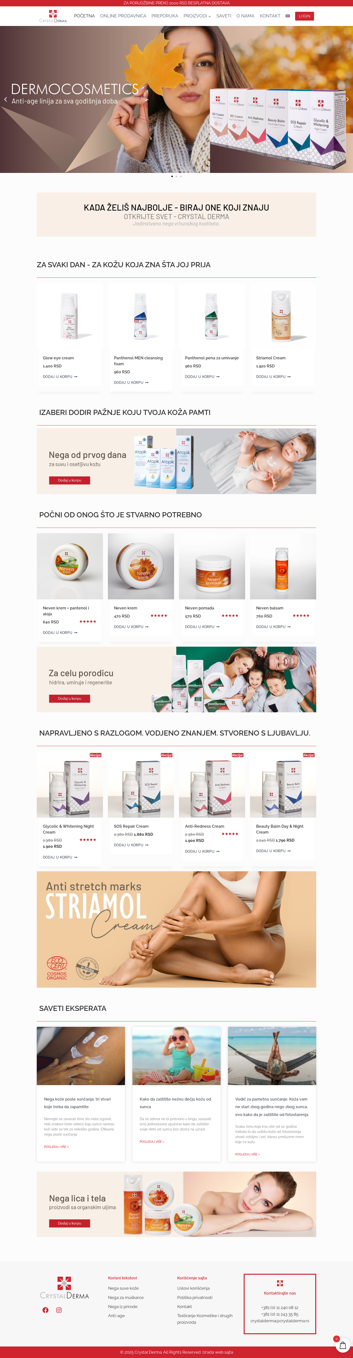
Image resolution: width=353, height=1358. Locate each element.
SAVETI (223, 15)
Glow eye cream (58, 358)
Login (304, 16)
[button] (5, 100)
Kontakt (270, 15)
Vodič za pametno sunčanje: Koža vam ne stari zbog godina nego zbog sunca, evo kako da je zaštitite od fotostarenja (271, 1107)
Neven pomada (199, 608)
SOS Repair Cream (131, 826)
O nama (245, 15)
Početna (84, 15)
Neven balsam (269, 608)
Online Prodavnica (123, 15)
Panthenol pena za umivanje (212, 358)
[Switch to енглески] (288, 16)
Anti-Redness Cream (204, 826)
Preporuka (164, 15)
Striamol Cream (271, 358)
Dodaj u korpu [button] (60, 377)
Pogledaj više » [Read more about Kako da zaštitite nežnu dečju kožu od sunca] (152, 1141)
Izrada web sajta (217, 1352)
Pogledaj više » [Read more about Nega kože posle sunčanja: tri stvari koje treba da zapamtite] (56, 1147)
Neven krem (125, 608)
